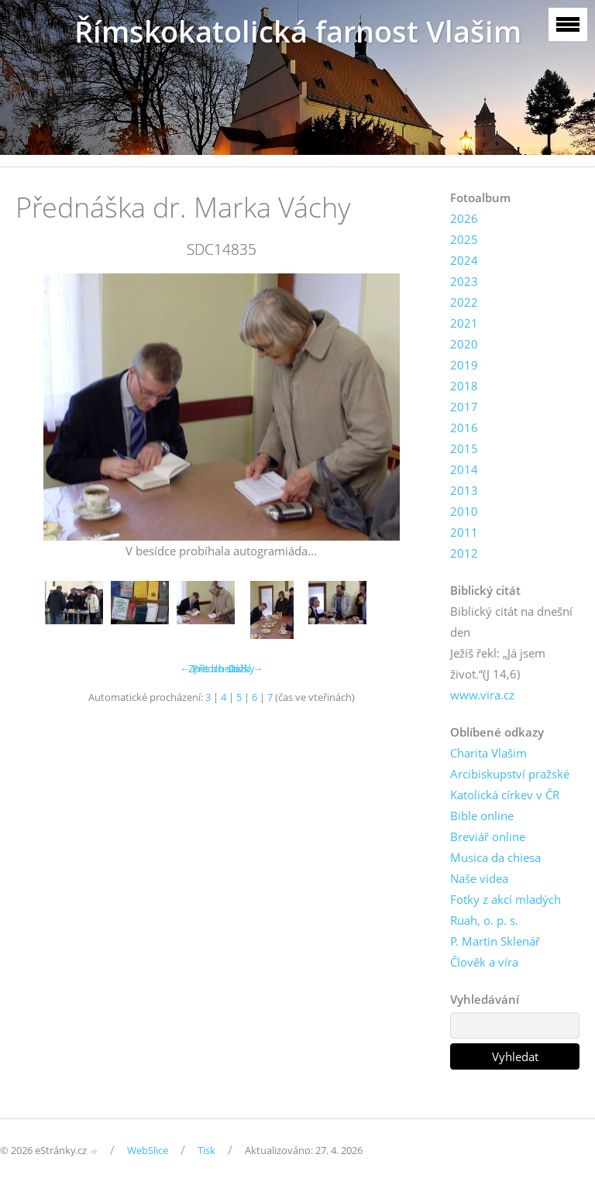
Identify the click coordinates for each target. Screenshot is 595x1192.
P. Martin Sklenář (495, 941)
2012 (464, 553)
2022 (464, 302)
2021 (464, 323)
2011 (464, 532)
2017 (464, 406)
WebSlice (147, 1150)
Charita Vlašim (488, 753)
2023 (464, 281)
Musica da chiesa (495, 857)
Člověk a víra (484, 962)
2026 (464, 218)
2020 (464, 344)
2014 (464, 469)
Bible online (482, 815)
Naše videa (479, 878)
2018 (464, 385)
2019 (464, 365)
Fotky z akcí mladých (505, 899)
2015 (464, 448)
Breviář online (487, 836)
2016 (464, 427)
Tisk (206, 1150)
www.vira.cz (482, 694)
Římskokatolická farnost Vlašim (297, 31)
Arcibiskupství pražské (509, 773)
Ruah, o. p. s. (484, 920)
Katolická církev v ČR (504, 794)
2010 (464, 511)
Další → (246, 668)
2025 (464, 239)
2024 (464, 260)
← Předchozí (209, 668)
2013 (464, 490)
